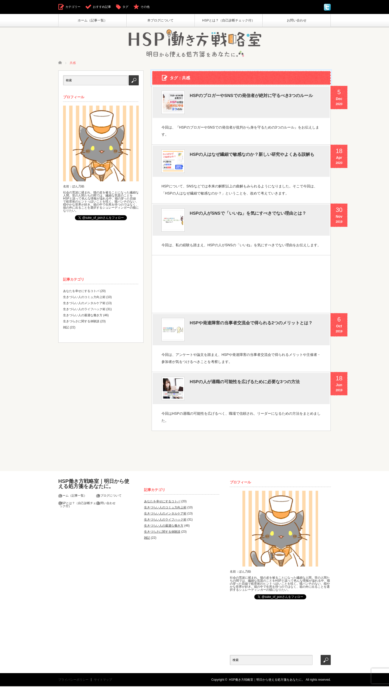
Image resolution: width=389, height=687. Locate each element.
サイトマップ (103, 680)
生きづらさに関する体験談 (81, 322)
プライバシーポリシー (73, 680)
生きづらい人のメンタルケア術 (84, 304)
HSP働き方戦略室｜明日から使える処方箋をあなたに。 (93, 483)
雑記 (66, 328)
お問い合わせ (297, 20)
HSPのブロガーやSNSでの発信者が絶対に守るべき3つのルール (254, 102)
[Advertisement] (240, 284)
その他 (145, 7)
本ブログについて (160, 20)
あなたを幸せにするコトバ (81, 291)
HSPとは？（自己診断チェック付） (228, 20)
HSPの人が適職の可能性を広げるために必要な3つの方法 (254, 383)
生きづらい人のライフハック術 (84, 310)
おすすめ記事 (102, 7)
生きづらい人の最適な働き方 (82, 316)
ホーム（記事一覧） (92, 20)
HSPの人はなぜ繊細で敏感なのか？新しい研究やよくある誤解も (253, 161)
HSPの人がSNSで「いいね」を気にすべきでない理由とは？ (253, 220)
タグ (125, 7)
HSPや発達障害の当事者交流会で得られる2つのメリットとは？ (254, 329)
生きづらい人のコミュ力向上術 (84, 298)
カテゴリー (72, 7)
